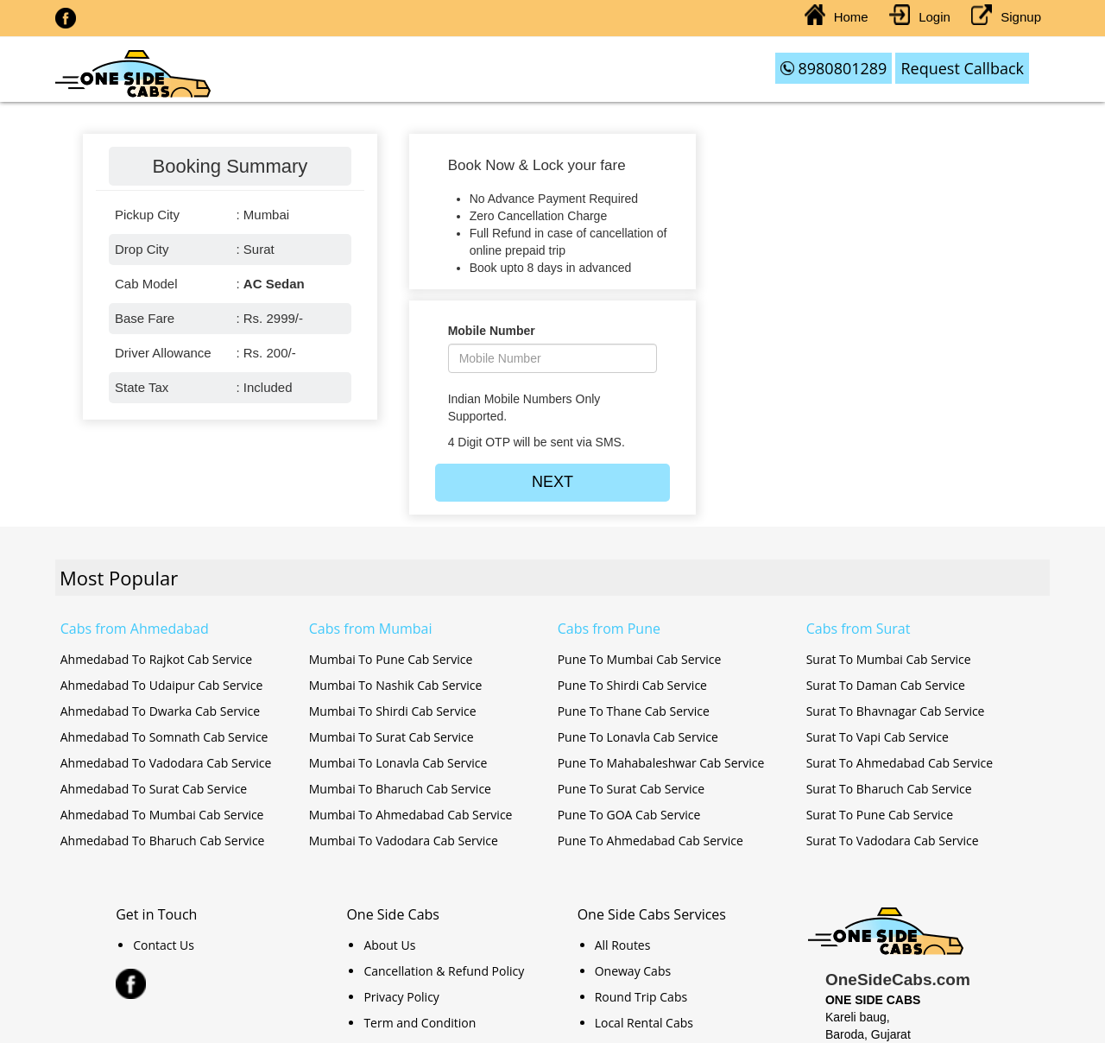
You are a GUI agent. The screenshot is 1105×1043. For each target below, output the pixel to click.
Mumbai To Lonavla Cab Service (398, 763)
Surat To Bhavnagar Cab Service (895, 711)
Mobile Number (491, 331)
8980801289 (833, 68)
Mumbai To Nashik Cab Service (396, 685)
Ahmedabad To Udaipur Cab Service (161, 685)
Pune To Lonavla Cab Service (638, 737)
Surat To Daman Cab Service (885, 685)
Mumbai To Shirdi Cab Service (393, 711)
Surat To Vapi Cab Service (877, 737)
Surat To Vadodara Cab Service (892, 840)
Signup (1006, 16)
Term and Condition (419, 1023)
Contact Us (163, 945)
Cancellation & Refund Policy (443, 971)
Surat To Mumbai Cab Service (888, 659)
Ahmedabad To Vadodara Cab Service (166, 763)
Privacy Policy (401, 997)
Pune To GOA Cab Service (629, 814)
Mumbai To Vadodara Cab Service (403, 840)
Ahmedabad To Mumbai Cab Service (162, 814)
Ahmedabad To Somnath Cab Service (164, 737)
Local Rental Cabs (644, 1023)
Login (919, 16)
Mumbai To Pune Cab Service (391, 659)
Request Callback (962, 68)
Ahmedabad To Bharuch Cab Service (162, 840)
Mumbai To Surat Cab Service (391, 737)
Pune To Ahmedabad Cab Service (650, 840)
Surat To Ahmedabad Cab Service (899, 763)
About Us (389, 945)
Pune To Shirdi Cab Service (632, 685)
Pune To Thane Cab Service (634, 711)
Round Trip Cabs (641, 997)
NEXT (552, 481)
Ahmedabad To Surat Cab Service (153, 789)
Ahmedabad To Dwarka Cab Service (160, 711)
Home (836, 16)
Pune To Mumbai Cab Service (640, 659)
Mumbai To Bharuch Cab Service (400, 789)
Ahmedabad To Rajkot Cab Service (156, 659)
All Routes (623, 945)
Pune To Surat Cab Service (631, 789)
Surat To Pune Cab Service (879, 814)
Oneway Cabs (633, 971)
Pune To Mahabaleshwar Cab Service (661, 763)
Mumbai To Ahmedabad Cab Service (411, 814)
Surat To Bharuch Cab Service (889, 789)
